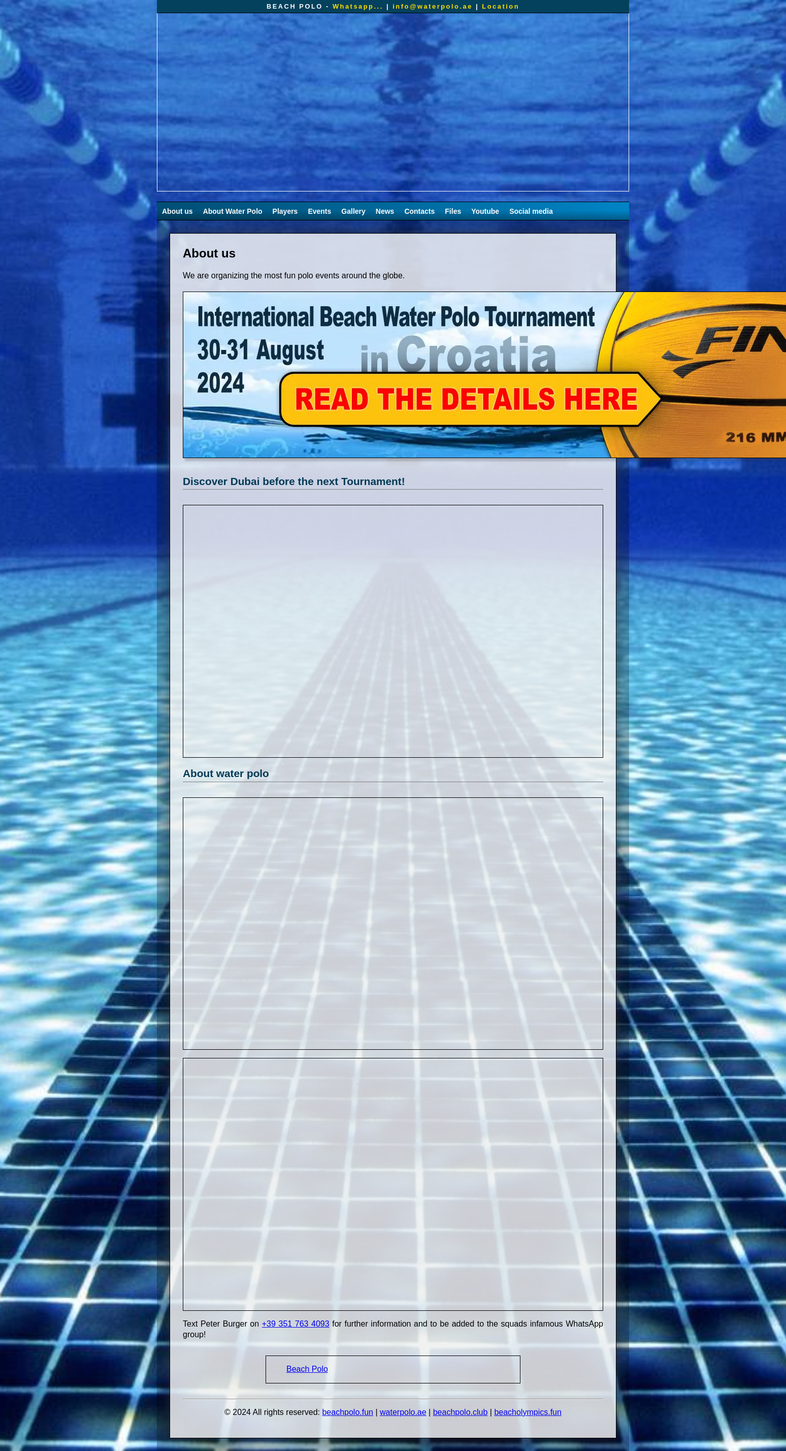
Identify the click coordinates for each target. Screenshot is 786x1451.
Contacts (419, 211)
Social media (531, 211)
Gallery (353, 211)
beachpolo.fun (347, 1412)
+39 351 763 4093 (296, 1323)
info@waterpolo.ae (432, 6)
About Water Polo (233, 211)
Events (319, 211)
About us (177, 211)
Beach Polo (307, 1369)
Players (285, 211)
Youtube (485, 211)
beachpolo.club (460, 1412)
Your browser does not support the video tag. (393, 102)
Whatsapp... (358, 6)
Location (500, 6)
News (385, 211)
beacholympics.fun (528, 1412)
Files (453, 211)
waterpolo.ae (403, 1412)
